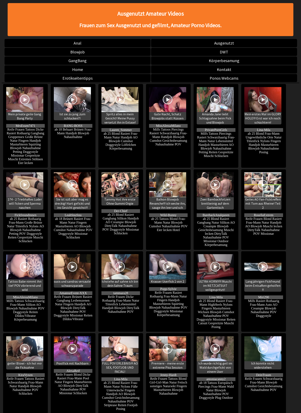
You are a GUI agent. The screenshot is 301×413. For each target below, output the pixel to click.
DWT (224, 51)
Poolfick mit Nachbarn (72, 350)
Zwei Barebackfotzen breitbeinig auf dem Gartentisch (215, 191)
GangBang (77, 60)
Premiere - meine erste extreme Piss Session (167, 352)
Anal (77, 43)
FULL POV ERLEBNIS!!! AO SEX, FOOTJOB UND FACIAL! (120, 355)
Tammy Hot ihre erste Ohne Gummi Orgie (120, 188)
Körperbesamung (224, 60)
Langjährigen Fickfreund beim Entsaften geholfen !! (262, 272)
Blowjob (77, 51)
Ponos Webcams (224, 78)
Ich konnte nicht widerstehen (262, 352)
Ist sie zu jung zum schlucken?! (72, 103)
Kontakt (224, 69)
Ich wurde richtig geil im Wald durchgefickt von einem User (215, 355)
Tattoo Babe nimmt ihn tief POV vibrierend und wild (24, 272)
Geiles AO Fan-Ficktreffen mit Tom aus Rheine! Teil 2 (262, 191)
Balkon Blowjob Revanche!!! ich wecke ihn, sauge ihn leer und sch (167, 191)
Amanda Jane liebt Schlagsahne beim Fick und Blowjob (215, 105)
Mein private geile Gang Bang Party (24, 103)
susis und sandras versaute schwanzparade (72, 270)
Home (77, 69)
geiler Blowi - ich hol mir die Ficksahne (24, 352)
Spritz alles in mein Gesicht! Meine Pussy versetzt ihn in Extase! (120, 105)
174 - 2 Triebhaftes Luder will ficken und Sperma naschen (24, 191)
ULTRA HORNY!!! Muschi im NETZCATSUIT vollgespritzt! (215, 272)
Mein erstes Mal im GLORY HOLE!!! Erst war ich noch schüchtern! (262, 105)
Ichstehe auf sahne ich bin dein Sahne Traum (120, 270)
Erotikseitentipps (77, 78)
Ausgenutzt (224, 43)
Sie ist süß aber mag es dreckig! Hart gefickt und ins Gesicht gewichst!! (72, 191)
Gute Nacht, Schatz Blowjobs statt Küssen (167, 103)
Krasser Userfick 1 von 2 (167, 268)
